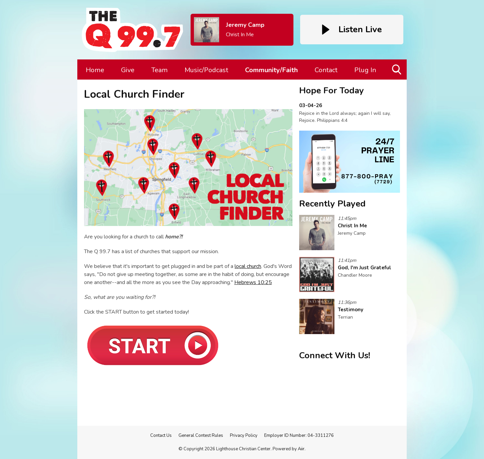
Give (127, 70)
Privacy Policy (243, 435)
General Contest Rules (200, 435)
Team (159, 70)
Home (95, 70)
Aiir (301, 449)
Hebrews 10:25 (253, 282)
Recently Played (332, 204)
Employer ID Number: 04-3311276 (299, 435)
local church (248, 266)
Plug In (365, 70)
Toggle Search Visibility (397, 72)
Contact (326, 70)
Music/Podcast (206, 70)
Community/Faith (271, 70)
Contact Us (161, 435)
